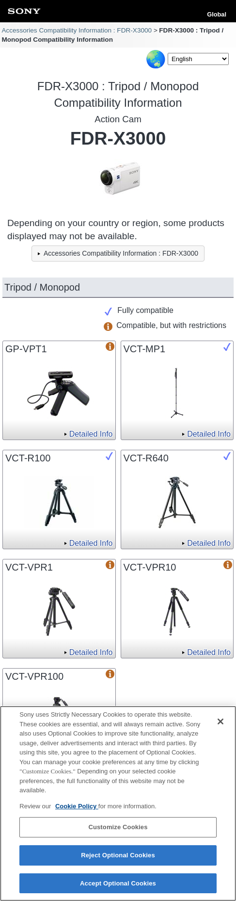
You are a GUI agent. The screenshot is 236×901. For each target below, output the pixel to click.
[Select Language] (198, 59)
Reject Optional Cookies (118, 857)
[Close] (220, 724)
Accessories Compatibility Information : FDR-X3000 (76, 30)
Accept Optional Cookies (118, 885)
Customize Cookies (117, 829)
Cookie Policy (76, 808)
